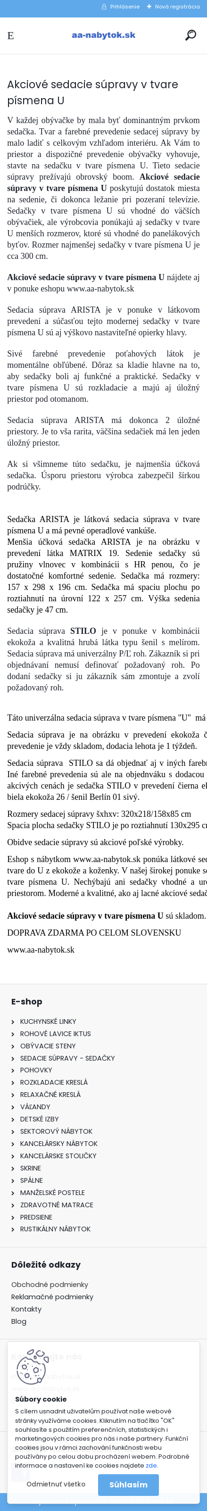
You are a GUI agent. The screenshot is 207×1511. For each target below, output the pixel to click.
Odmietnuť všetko (55, 1484)
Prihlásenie (125, 6)
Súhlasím (128, 1484)
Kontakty (26, 1309)
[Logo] (104, 36)
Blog (18, 1321)
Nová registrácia (177, 6)
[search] (191, 35)
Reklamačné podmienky (52, 1297)
